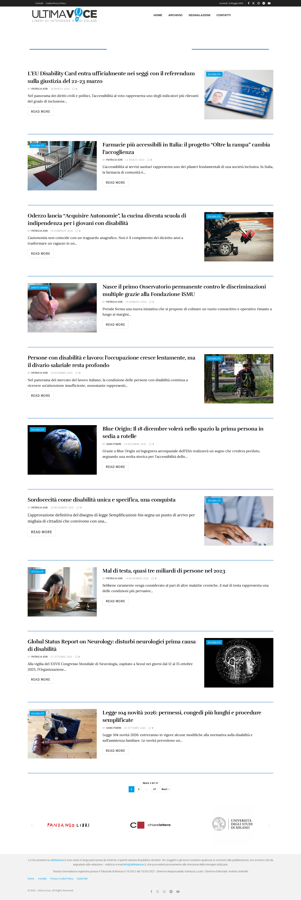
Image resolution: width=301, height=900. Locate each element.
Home (158, 15)
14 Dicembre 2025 (135, 444)
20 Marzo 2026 (59, 88)
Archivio (175, 15)
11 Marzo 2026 (134, 159)
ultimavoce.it (58, 860)
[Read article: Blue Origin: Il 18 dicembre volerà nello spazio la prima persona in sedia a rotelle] (62, 449)
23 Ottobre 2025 (135, 728)
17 (154, 789)
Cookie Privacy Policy (56, 3)
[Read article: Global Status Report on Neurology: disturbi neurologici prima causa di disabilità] (238, 662)
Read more (42, 110)
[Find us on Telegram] (171, 891)
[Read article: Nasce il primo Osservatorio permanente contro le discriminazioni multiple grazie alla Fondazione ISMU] (62, 307)
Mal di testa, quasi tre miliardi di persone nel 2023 (164, 571)
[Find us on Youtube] (177, 891)
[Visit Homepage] (65, 15)
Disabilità (214, 74)
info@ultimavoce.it (135, 864)
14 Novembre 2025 (137, 578)
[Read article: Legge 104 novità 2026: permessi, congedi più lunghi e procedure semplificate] (62, 733)
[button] (32, 825)
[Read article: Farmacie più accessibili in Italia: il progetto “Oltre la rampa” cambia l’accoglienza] (62, 165)
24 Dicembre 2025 (61, 372)
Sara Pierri (113, 444)
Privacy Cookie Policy (61, 878)
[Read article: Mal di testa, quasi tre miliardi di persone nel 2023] (62, 592)
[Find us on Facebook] (151, 891)
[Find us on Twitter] (157, 891)
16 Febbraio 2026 (61, 230)
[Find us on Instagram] (164, 891)
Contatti (39, 3)
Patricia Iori (39, 88)
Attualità (37, 571)
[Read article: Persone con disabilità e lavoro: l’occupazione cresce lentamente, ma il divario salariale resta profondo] (238, 378)
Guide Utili (82, 878)
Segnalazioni (199, 15)
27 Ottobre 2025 (61, 656)
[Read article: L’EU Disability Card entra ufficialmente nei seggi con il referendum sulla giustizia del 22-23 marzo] (238, 94)
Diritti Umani (39, 287)
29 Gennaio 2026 (135, 301)
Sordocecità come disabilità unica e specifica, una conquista (101, 500)
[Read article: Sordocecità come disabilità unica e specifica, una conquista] (238, 520)
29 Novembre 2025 (62, 507)
